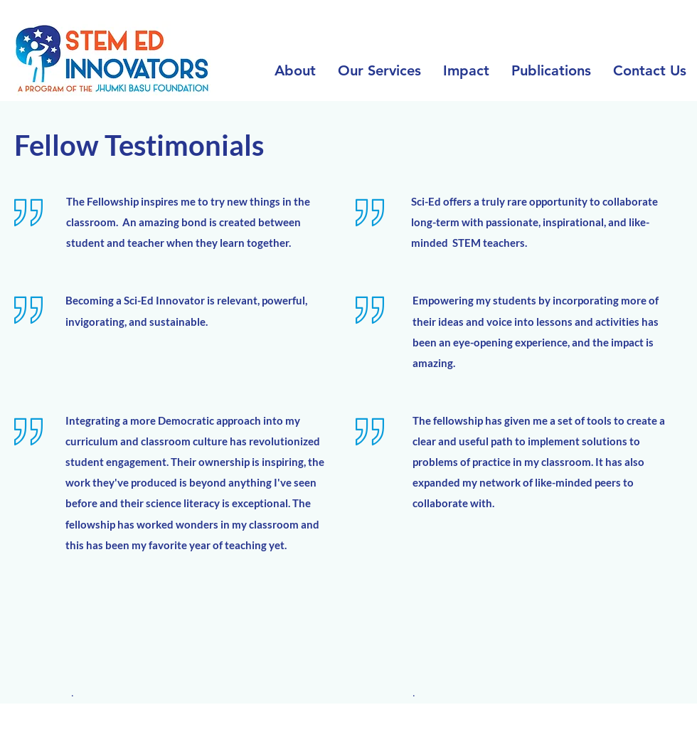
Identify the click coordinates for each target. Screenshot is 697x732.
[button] (379, 70)
